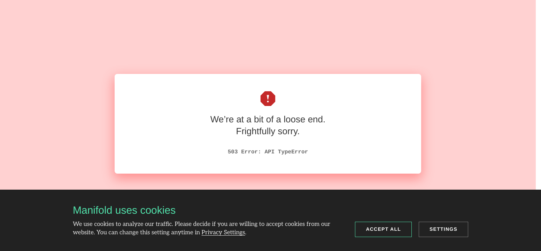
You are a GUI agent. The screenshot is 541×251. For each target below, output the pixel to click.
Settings (443, 229)
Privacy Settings (223, 232)
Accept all (383, 229)
